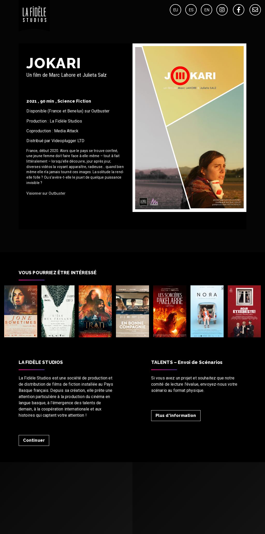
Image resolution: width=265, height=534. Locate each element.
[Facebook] (238, 10)
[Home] (34, 30)
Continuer (34, 440)
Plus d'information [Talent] (176, 415)
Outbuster (57, 193)
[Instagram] (222, 10)
